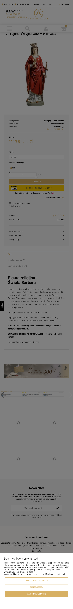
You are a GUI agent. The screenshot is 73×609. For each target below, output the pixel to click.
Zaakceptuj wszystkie (36, 594)
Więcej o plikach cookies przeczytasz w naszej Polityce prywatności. (34, 574)
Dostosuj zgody (36, 587)
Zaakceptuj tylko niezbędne (36, 580)
